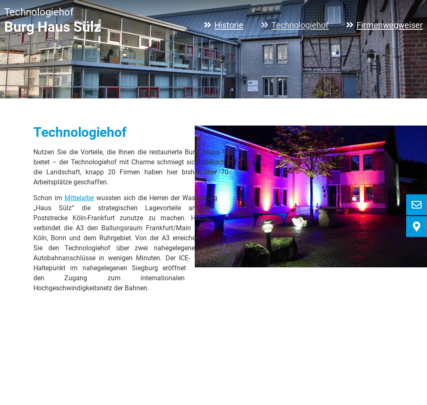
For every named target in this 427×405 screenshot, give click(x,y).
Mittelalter (79, 198)
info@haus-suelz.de (182, 385)
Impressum (360, 374)
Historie (229, 25)
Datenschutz (403, 374)
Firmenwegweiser (390, 25)
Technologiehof (300, 25)
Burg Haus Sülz (52, 27)
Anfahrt (324, 374)
